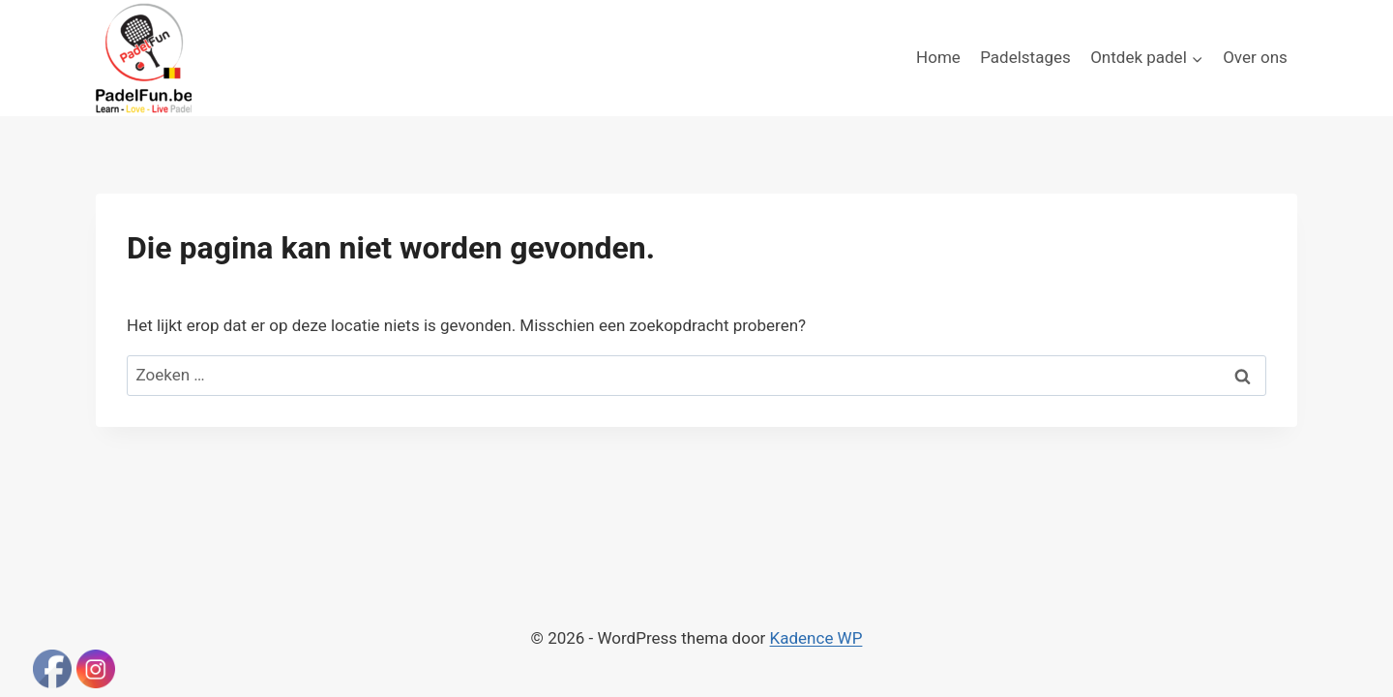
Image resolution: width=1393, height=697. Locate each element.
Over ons (1255, 57)
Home (938, 57)
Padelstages (1025, 57)
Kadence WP (816, 638)
